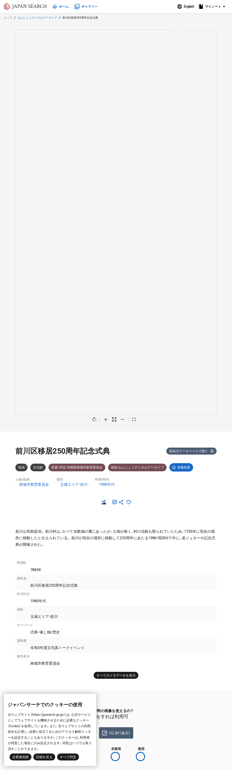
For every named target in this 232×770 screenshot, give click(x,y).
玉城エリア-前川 (74, 484)
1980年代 (107, 484)
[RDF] (103, 502)
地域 (21, 467)
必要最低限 (20, 757)
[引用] (113, 502)
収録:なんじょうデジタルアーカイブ (137, 467)
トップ (8, 17)
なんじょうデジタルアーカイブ (37, 17)
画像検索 (181, 467)
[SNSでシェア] (121, 502)
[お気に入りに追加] (128, 502)
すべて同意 (68, 757)
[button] (213, 6)
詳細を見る (44, 757)
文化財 (38, 467)
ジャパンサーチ (26, 6)
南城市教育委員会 (34, 484)
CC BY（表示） (116, 733)
